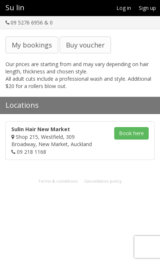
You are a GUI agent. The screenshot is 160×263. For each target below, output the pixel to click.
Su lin (15, 7)
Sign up (147, 7)
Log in (123, 7)
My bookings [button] (32, 45)
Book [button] (131, 133)
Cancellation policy (103, 181)
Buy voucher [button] (85, 45)
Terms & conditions (58, 181)
